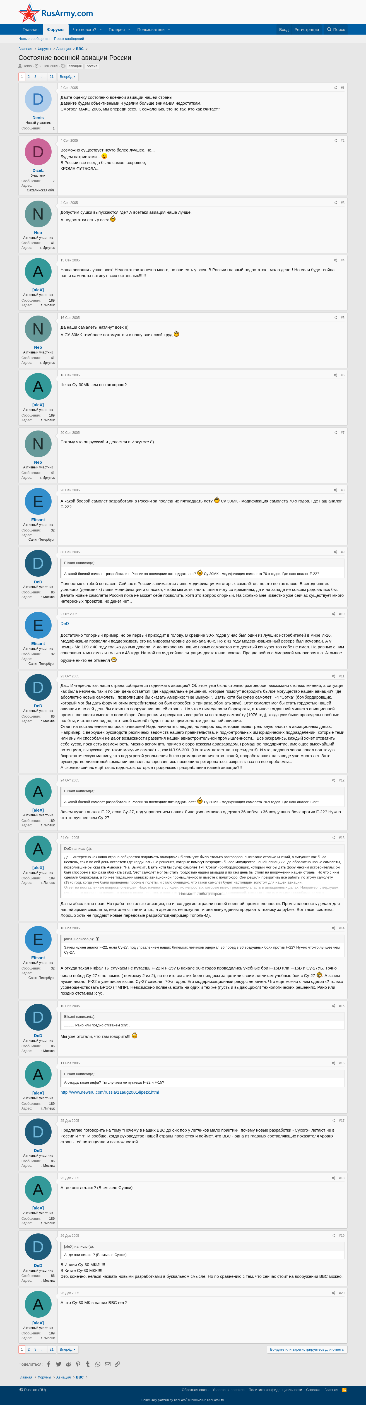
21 (52, 76)
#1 (343, 88)
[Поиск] (336, 29)
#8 (343, 490)
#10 (342, 614)
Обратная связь (195, 1390)
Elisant (38, 519)
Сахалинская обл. (41, 190)
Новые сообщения (34, 39)
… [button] (43, 76)
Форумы (55, 29)
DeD (38, 581)
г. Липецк (48, 305)
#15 (342, 1006)
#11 (342, 676)
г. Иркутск (47, 248)
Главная (30, 29)
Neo (38, 232)
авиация (75, 66)
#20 (342, 1293)
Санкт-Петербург (41, 540)
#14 (342, 928)
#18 (342, 1178)
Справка (313, 1390)
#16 (342, 1063)
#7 (343, 433)
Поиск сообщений (69, 39)
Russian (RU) (33, 1390)
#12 (342, 780)
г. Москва (47, 597)
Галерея (117, 29)
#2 (343, 141)
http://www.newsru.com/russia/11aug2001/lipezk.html (110, 1092)
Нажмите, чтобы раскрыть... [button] (203, 894)
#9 (343, 552)
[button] (101, 29)
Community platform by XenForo (183, 1400)
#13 (342, 838)
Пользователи (151, 29)
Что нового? (84, 29)
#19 (342, 1236)
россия (91, 66)
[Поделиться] (335, 88)
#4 (343, 260)
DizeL (38, 170)
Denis (27, 66)
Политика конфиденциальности (275, 1390)
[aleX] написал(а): (79, 939)
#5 (343, 318)
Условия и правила (229, 1390)
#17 (342, 1121)
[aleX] (38, 289)
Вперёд (66, 76)
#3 (343, 203)
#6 (343, 375)
